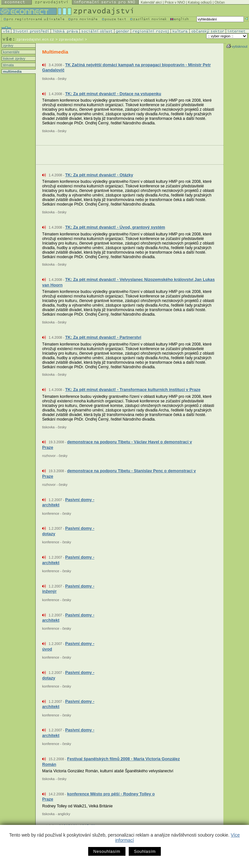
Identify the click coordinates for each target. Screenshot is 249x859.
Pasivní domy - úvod (68, 646)
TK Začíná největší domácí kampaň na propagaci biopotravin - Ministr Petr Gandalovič (126, 67)
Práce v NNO (175, 2)
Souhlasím (145, 851)
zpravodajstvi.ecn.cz (35, 39)
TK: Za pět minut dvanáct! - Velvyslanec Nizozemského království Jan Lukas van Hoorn (128, 282)
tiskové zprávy (13, 58)
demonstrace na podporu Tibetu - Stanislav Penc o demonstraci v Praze (119, 473)
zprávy (7, 45)
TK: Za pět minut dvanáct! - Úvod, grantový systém (115, 227)
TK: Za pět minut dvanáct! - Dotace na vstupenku (113, 93)
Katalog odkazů (200, 2)
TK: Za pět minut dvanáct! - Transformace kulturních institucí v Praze (132, 389)
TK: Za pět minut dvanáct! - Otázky (99, 174)
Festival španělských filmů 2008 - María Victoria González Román (111, 761)
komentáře (10, 52)
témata (8, 65)
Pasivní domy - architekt (68, 502)
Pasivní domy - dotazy (68, 531)
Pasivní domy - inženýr (68, 589)
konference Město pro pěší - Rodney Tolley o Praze (98, 796)
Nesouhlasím (106, 851)
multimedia (11, 71)
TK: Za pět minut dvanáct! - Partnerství (103, 337)
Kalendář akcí (151, 2)
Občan (220, 2)
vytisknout (236, 46)
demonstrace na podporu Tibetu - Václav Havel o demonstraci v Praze (117, 444)
